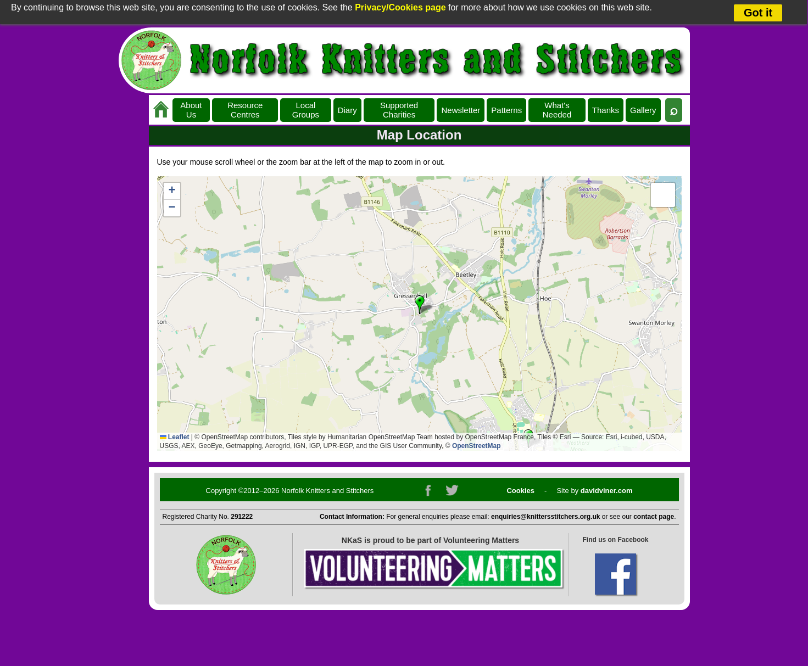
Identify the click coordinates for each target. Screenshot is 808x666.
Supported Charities (399, 109)
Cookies (520, 490)
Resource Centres (245, 109)
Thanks (605, 110)
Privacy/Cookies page (400, 7)
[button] (419, 304)
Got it (758, 13)
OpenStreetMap (476, 446)
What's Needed (557, 109)
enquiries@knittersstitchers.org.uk (545, 517)
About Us (191, 109)
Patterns (506, 110)
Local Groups (305, 109)
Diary (347, 110)
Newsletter (460, 110)
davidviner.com (607, 490)
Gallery (643, 110)
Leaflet (175, 437)
